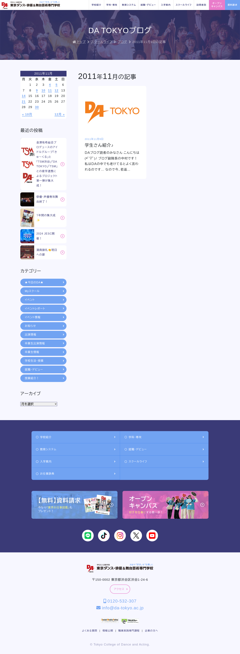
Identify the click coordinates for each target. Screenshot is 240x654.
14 (24, 96)
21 (24, 101)
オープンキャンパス (217, 5)
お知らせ (44, 325)
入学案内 (166, 5)
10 (43, 90)
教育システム (129, 5)
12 (56, 90)
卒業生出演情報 (44, 343)
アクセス (121, 589)
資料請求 (232, 5)
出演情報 (44, 334)
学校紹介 (96, 5)
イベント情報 (44, 317)
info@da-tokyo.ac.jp (120, 608)
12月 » (59, 114)
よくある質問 (89, 630)
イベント (44, 299)
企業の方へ (151, 630)
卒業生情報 (44, 352)
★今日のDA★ (44, 282)
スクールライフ (184, 5)
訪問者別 (201, 5)
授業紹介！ (44, 378)
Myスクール (44, 291)
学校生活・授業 (44, 360)
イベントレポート (44, 308)
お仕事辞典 (75, 473)
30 (37, 107)
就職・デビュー (148, 5)
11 (50, 90)
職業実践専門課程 (129, 630)
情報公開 (107, 630)
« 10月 (27, 114)
